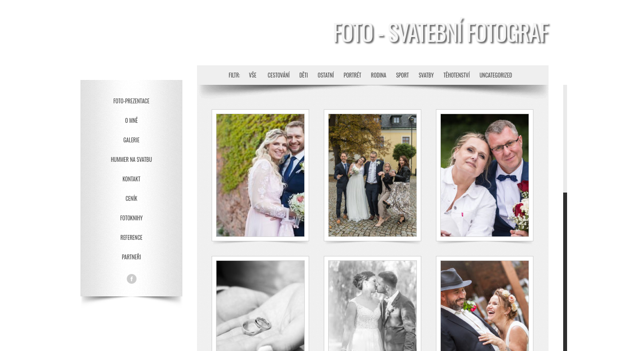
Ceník (131, 198)
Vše (252, 75)
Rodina (378, 75)
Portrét (352, 75)
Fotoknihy (131, 218)
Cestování (279, 75)
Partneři (131, 257)
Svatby (426, 75)
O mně (131, 120)
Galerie (131, 140)
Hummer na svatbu (131, 159)
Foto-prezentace (132, 101)
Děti (303, 75)
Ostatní (325, 75)
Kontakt (131, 179)
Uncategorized (495, 75)
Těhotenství (456, 75)
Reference (131, 237)
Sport (402, 75)
